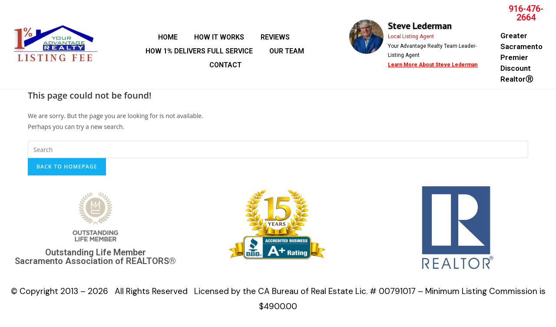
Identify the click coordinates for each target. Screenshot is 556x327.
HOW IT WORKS (219, 37)
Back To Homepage (66, 166)
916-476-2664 (526, 13)
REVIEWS (275, 37)
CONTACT (225, 65)
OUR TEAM (286, 51)
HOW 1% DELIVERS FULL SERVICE (199, 51)
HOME (168, 37)
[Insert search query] (278, 149)
